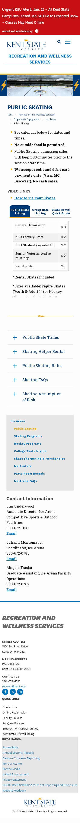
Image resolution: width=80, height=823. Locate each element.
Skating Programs (28, 436)
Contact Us (10, 707)
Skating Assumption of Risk (42, 397)
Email (11, 533)
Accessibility (11, 747)
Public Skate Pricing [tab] (20, 211)
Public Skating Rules (42, 365)
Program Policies (13, 723)
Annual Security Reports (18, 752)
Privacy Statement (14, 779)
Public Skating (25, 428)
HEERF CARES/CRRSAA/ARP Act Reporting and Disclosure (40, 784)
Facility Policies (12, 717)
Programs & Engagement (27, 119)
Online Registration (15, 712)
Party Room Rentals (29, 473)
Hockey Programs (27, 443)
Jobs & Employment (16, 774)
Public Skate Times (40, 337)
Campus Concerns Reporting (21, 758)
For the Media (11, 768)
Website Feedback (14, 790)
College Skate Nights (30, 451)
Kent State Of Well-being (18, 733)
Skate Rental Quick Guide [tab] (61, 211)
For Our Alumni (12, 763)
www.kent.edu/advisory (17, 31)
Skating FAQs (35, 379)
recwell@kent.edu (14, 686)
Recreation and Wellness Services (40, 59)
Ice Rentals (22, 466)
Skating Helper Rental (43, 351)
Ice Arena (51, 119)
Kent (9, 114)
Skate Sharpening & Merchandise (39, 458)
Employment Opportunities (20, 728)
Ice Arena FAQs (25, 481)
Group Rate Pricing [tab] (40, 211)
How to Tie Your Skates (34, 198)
